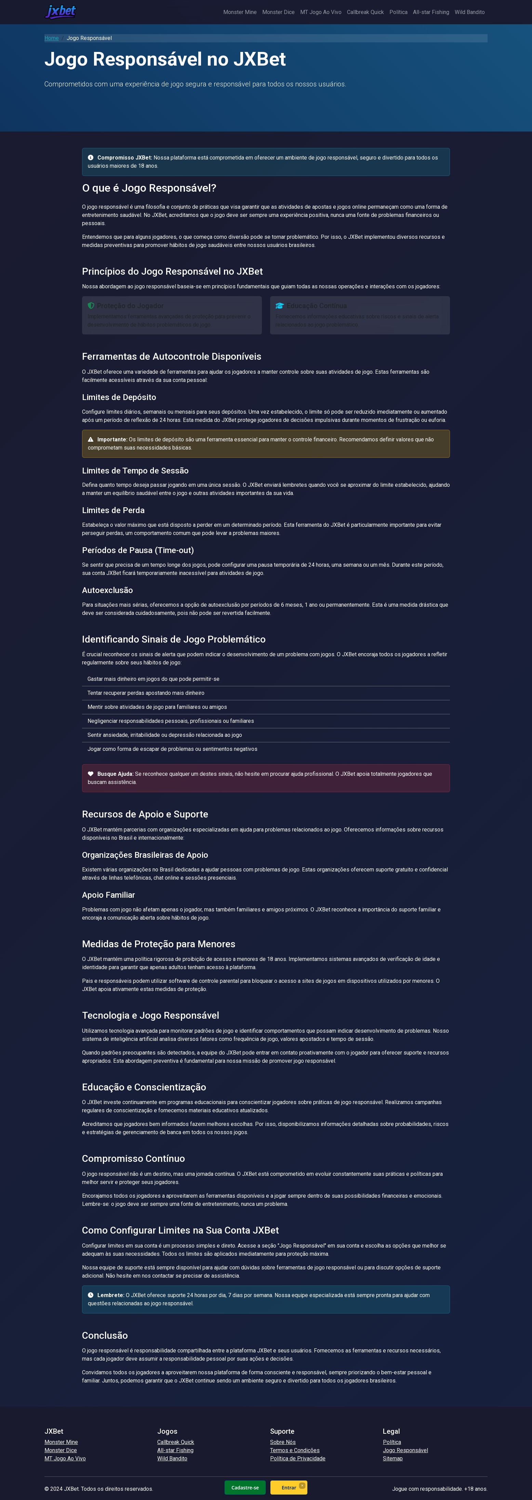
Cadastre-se (245, 1487)
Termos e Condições (295, 1450)
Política (398, 12)
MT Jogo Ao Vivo (321, 12)
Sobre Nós (283, 1442)
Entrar (289, 1487)
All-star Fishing (431, 12)
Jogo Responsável (405, 1450)
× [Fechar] (302, 1485)
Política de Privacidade (297, 1458)
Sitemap (393, 1458)
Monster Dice (278, 12)
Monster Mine (240, 12)
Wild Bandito (470, 12)
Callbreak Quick (365, 12)
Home (51, 38)
